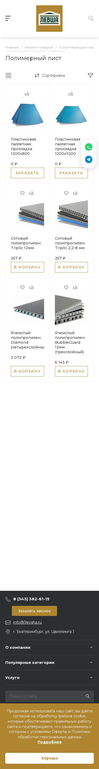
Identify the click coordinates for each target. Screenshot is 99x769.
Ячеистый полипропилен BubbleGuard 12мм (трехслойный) (70, 342)
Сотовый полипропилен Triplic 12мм (26, 243)
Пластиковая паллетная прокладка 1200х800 (23, 146)
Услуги (12, 677)
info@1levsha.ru (27, 622)
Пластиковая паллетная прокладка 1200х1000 (67, 146)
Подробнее (49, 742)
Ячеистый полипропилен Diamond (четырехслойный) (29, 340)
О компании (17, 647)
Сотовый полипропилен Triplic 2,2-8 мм (70, 243)
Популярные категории (29, 662)
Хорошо (49, 758)
